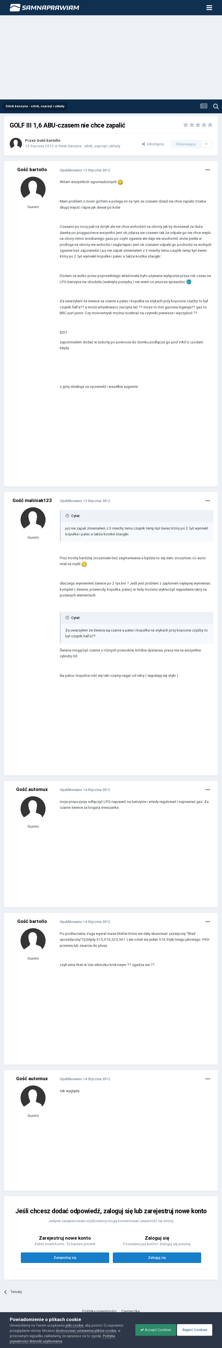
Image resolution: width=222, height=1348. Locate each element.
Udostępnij (153, 144)
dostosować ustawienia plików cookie (86, 1331)
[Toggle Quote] (67, 515)
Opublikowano (85, 170)
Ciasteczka (130, 1311)
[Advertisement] (111, 58)
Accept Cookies (153, 1330)
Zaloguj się (157, 1257)
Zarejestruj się (65, 1257)
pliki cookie (74, 1325)
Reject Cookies (193, 1330)
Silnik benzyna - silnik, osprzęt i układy (89, 146)
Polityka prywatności (99, 1311)
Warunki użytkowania (45, 1341)
